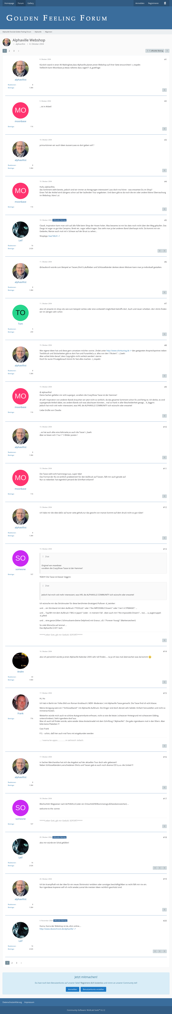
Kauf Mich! (53, 236)
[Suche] (165, 3)
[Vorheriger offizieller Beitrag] (159, 868)
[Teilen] (167, 51)
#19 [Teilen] (165, 879)
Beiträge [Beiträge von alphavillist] (11, 88)
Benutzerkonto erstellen (93, 989)
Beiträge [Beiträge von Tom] (11, 332)
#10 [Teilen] (165, 427)
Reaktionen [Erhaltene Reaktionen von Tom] (12, 329)
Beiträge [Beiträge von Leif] (11, 248)
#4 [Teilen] (165, 181)
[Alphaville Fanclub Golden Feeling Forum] (86, 17)
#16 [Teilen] (165, 757)
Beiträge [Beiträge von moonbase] (11, 126)
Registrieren (153, 3)
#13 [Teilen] (165, 549)
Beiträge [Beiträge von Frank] (11, 718)
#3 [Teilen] (165, 140)
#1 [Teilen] (165, 59)
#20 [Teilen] (165, 920)
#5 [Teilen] (165, 220)
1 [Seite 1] (4, 51)
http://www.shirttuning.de (117, 350)
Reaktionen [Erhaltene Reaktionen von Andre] (12, 677)
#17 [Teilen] (165, 798)
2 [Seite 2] (9, 51)
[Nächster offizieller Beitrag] (164, 251)
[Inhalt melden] (164, 90)
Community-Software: (86, 1010)
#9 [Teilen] (165, 387)
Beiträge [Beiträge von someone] (11, 574)
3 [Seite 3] (14, 51)
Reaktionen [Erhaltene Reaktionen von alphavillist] (12, 85)
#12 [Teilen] (165, 507)
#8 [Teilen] (165, 345)
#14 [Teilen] (165, 651)
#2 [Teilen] (165, 101)
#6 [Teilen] (165, 262)
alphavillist (20, 44)
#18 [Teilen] (165, 837)
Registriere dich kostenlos (92, 983)
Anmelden (139, 3)
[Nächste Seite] (18, 51)
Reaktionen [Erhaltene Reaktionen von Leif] (12, 245)
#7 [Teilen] (165, 303)
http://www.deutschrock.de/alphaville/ (57, 929)
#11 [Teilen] (165, 468)
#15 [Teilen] (165, 693)
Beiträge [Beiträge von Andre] (11, 680)
